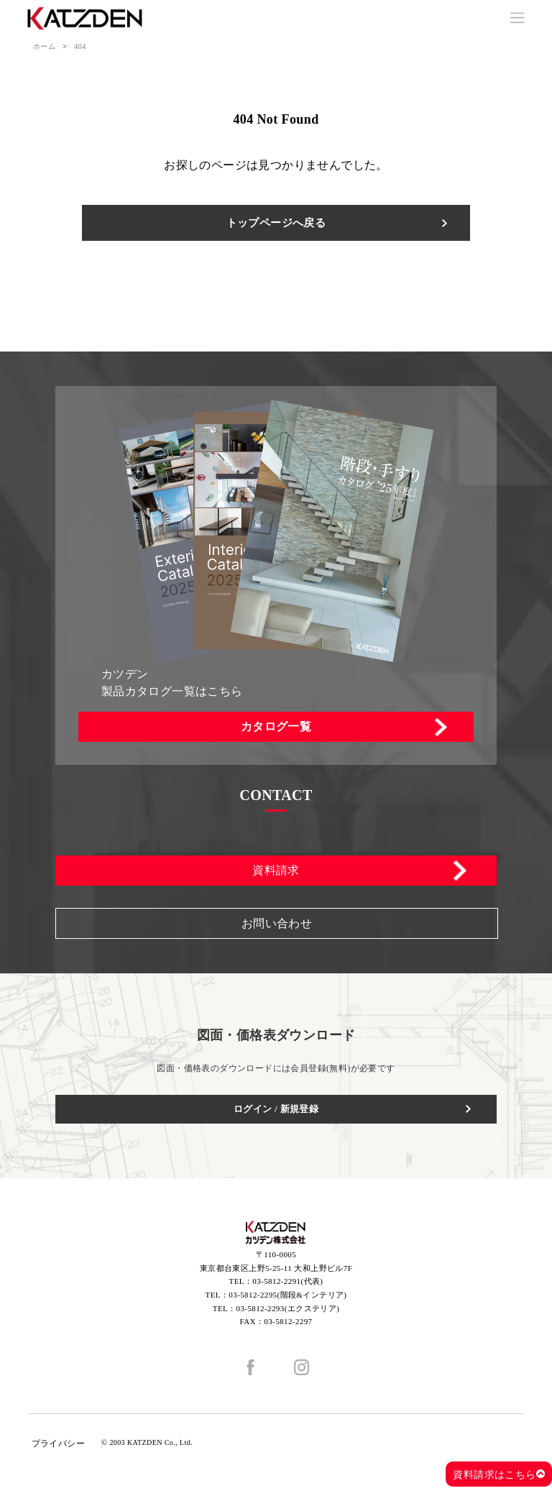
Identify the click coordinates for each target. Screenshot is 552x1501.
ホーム (44, 46)
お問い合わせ (277, 923)
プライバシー (58, 1443)
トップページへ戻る (276, 223)
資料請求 (276, 870)
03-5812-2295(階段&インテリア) (287, 1294)
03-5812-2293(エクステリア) (288, 1308)
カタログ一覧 (276, 726)
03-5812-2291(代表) (287, 1281)
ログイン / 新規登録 (276, 1108)
